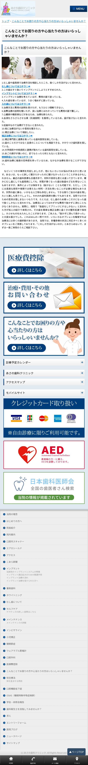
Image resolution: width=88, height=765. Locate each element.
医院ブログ (12, 729)
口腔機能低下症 (14, 689)
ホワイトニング (14, 595)
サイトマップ (13, 743)
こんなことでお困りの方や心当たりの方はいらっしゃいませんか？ (40, 671)
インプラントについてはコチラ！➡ (19, 93)
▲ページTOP (76, 752)
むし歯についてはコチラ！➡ (16, 86)
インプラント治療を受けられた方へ (22, 581)
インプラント (13, 569)
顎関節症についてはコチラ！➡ (17, 156)
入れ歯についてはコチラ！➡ (16, 103)
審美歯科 (11, 588)
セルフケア (12, 609)
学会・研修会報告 (15, 702)
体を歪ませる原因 (14, 681)
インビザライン (14, 630)
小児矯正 (11, 637)
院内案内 (11, 535)
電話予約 (33, 763)
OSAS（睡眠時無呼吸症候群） (21, 695)
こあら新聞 (12, 562)
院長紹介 (11, 528)
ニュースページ (14, 736)
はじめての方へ (14, 521)
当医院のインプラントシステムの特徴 (23, 572)
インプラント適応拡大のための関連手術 (24, 575)
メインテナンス (14, 619)
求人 (9, 716)
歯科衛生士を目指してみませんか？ (24, 709)
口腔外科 (11, 657)
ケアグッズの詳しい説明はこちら (21, 612)
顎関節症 (11, 644)
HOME (11, 763)
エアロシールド (14, 548)
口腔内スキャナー (15, 541)
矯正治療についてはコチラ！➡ (17, 135)
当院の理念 (12, 514)
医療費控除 (12, 664)
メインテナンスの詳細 (16, 623)
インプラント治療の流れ (17, 578)
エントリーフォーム (16, 723)
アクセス (11, 555)
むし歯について (14, 602)
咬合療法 (11, 678)
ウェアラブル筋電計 (16, 651)
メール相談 (54, 763)
